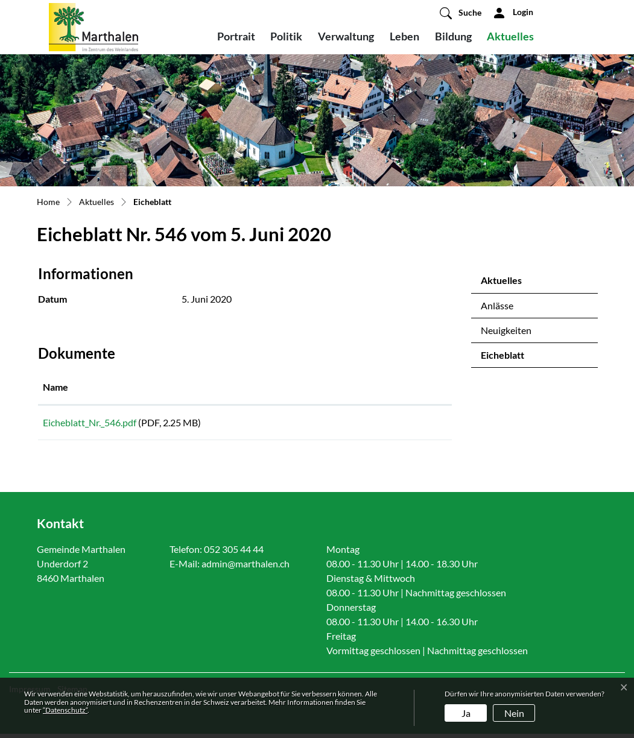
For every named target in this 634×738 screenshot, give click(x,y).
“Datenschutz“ (65, 709)
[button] (460, 12)
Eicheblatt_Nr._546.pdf (89, 422)
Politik (286, 36)
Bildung (453, 36)
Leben (404, 36)
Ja (466, 713)
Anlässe (497, 305)
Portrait (236, 36)
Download (397, 425)
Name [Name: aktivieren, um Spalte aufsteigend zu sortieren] (55, 387)
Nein (514, 713)
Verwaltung (346, 36)
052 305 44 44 (234, 553)
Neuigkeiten (506, 330)
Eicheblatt (512, 358)
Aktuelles (510, 36)
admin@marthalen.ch (245, 567)
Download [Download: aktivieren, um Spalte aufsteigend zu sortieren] (369, 387)
